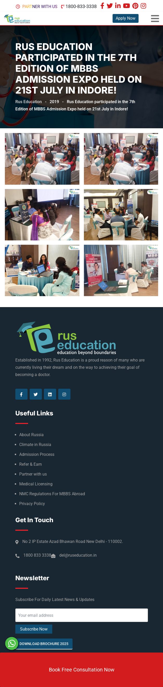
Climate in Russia (35, 444)
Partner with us (39, 6)
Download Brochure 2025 (43, 644)
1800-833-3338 (81, 6)
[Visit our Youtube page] (127, 6)
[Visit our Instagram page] (144, 6)
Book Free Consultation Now (81, 670)
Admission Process (36, 454)
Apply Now (125, 18)
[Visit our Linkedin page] (118, 6)
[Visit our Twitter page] (110, 6)
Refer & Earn (30, 464)
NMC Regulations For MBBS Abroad (52, 493)
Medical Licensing (36, 483)
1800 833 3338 (37, 555)
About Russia (31, 434)
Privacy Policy (32, 503)
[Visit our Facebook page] (103, 6)
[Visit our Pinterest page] (136, 6)
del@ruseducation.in (78, 555)
